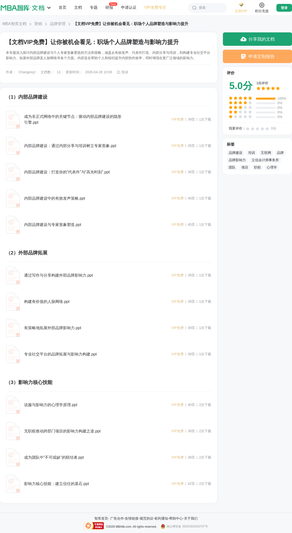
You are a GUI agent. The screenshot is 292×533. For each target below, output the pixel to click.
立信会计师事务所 (265, 160)
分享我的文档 (257, 39)
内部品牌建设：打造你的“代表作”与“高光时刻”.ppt (67, 172)
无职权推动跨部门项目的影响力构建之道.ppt (62, 431)
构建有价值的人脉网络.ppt (47, 301)
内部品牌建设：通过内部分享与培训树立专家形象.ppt (70, 146)
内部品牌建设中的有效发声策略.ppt (54, 198)
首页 (62, 7)
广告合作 (117, 518)
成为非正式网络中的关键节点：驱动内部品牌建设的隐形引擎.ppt (72, 119)
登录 (284, 8)
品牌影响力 (237, 160)
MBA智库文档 (14, 24)
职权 (257, 167)
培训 (251, 153)
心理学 (272, 167)
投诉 (122, 72)
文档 (78, 7)
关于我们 (191, 518)
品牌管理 (57, 24)
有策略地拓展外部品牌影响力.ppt (52, 328)
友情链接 (131, 518)
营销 (38, 24)
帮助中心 (176, 518)
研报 (109, 7)
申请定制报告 (257, 56)
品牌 (280, 153)
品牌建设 (235, 153)
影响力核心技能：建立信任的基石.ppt (56, 484)
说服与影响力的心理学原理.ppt (50, 405)
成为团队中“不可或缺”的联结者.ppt (54, 457)
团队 (232, 167)
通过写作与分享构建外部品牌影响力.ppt (58, 275)
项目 (244, 167)
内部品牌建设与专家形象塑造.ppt (52, 225)
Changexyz (27, 72)
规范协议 (146, 518)
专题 (94, 7)
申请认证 (129, 7)
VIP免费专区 (155, 7)
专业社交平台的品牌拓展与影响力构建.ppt (60, 354)
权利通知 (161, 518)
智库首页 (101, 518)
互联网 (266, 153)
